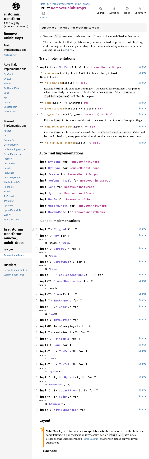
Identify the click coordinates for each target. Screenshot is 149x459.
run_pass (51, 73)
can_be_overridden (58, 126)
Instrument (62, 300)
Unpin (52, 199)
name (48, 102)
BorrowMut (62, 262)
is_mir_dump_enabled (60, 142)
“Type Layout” (90, 438)
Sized (66, 242)
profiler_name (55, 108)
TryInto (65, 364)
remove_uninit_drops (76, 3)
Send (51, 187)
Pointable (62, 339)
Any (56, 235)
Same (57, 345)
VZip (62, 397)
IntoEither (62, 320)
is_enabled (53, 114)
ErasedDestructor (68, 281)
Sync (51, 193)
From (57, 294)
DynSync (54, 168)
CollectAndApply (72, 275)
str (86, 102)
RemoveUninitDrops (106, 67)
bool (83, 82)
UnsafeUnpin (58, 205)
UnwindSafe (57, 212)
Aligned (60, 229)
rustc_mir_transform (51, 3)
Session (92, 114)
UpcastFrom (54, 384)
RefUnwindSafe (59, 180)
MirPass (65, 67)
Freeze (53, 174)
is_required (54, 82)
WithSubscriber (66, 410)
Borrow (59, 249)
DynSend (54, 161)
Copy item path (43, 13)
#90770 (69, 50)
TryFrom (65, 351)
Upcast (69, 377)
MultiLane (54, 403)
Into (62, 307)
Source (43, 17)
